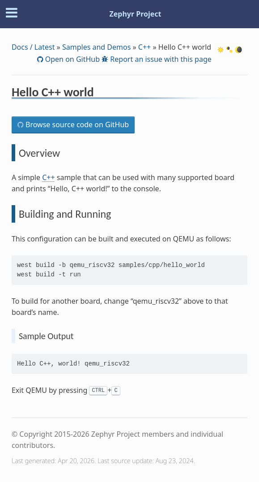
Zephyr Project (135, 14)
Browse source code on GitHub (76, 124)
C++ (144, 47)
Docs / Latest (33, 47)
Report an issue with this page (160, 59)
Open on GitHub (71, 59)
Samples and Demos (96, 47)
